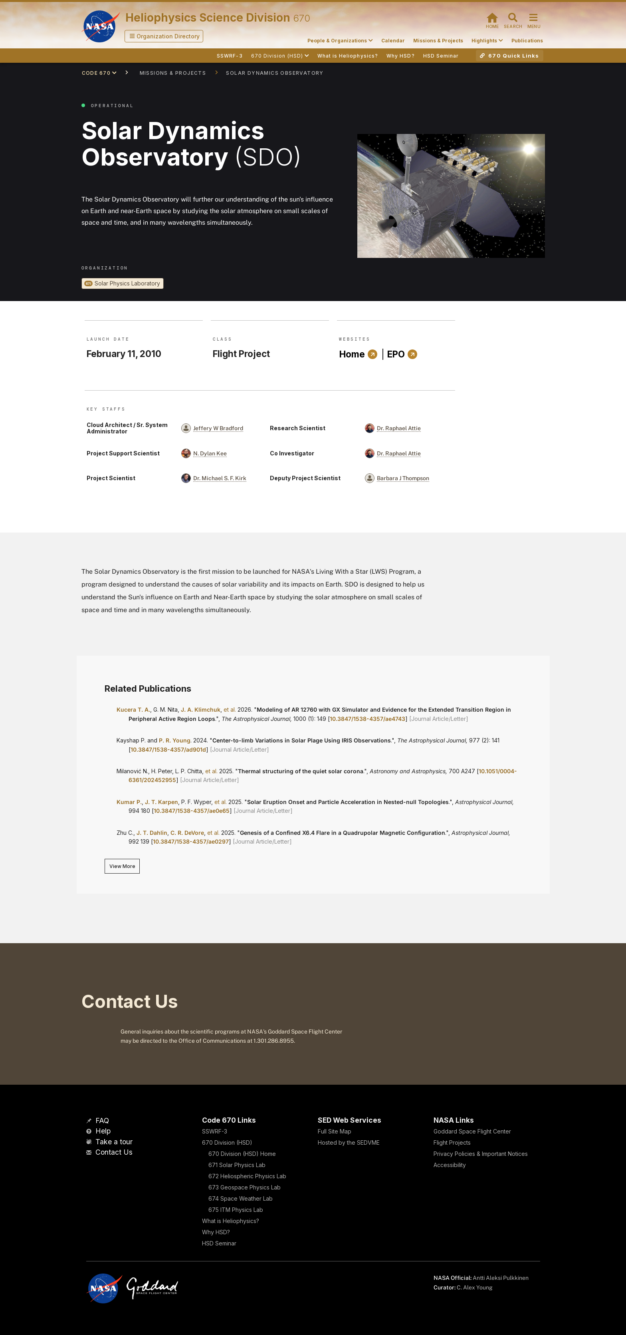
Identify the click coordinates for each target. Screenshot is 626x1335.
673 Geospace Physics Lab (244, 1187)
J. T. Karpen (161, 801)
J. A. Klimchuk (200, 709)
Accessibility (450, 1164)
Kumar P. (129, 801)
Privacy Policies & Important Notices (481, 1153)
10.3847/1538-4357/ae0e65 (192, 810)
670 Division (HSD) (227, 1142)
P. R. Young (174, 740)
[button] (164, 36)
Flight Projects (452, 1142)
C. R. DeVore (187, 832)
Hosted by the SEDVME (349, 1142)
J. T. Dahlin (152, 832)
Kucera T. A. (133, 709)
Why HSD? (216, 1232)
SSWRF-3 (214, 1131)
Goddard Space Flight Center (472, 1131)
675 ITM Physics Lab (235, 1209)
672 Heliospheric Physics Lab (247, 1176)
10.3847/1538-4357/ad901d (168, 749)
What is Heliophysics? (230, 1220)
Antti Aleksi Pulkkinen (501, 1278)
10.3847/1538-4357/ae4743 (367, 718)
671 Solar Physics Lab (236, 1164)
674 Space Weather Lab (240, 1198)
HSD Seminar (219, 1243)
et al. (230, 709)
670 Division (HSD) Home (242, 1153)
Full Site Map (334, 1131)
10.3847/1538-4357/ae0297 (191, 841)
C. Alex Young (475, 1287)
